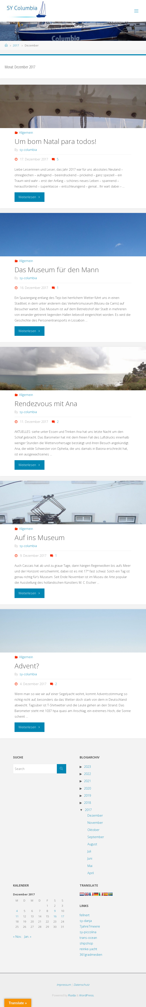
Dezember (95, 815)
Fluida (71, 995)
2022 (87, 774)
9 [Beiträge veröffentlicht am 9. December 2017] (55, 911)
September (95, 837)
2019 (87, 795)
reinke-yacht (88, 949)
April (90, 873)
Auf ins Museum (40, 537)
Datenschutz (81, 985)
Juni (89, 858)
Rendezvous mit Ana (46, 403)
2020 (87, 788)
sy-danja (86, 921)
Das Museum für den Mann (57, 269)
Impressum (64, 985)
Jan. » (27, 936)
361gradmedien (91, 955)
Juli (89, 851)
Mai (89, 866)
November (95, 823)
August (92, 844)
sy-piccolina (88, 932)
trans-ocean (88, 938)
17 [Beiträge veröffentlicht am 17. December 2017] (62, 916)
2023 (87, 767)
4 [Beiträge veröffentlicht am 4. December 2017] (17, 911)
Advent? (27, 665)
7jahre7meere (90, 926)
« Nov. (17, 936)
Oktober (93, 830)
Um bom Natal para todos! (55, 141)
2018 (87, 803)
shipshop (86, 943)
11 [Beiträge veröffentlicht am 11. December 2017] (16, 916)
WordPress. (86, 995)
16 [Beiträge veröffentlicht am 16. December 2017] (54, 916)
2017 (16, 45)
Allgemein (26, 132)
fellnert (85, 915)
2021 (87, 781)
